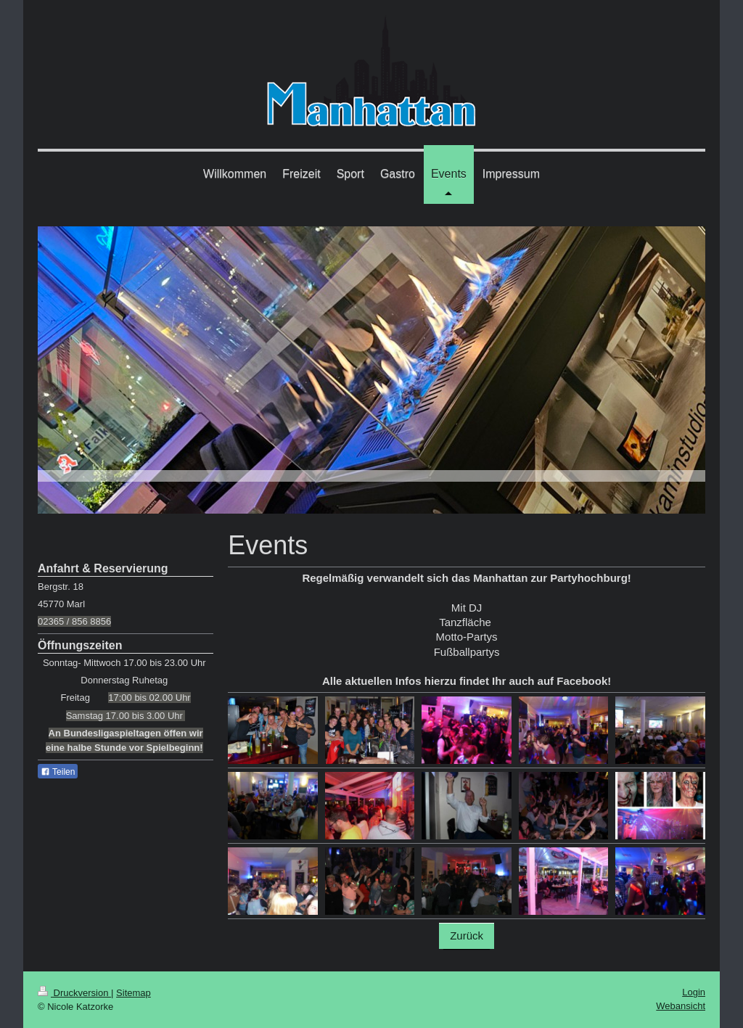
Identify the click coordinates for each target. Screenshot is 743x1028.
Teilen (58, 772)
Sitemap (133, 992)
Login (693, 992)
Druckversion (74, 992)
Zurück (466, 935)
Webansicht (680, 1005)
